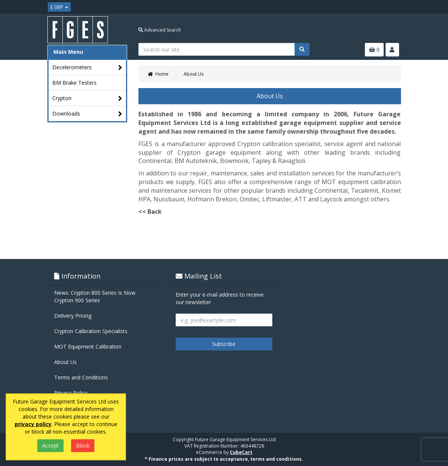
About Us (65, 361)
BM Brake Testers (74, 82)
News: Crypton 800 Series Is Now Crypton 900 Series (94, 296)
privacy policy (33, 424)
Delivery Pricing (72, 315)
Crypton (87, 98)
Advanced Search (159, 30)
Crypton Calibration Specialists (91, 331)
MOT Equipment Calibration (87, 346)
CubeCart (241, 452)
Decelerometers (87, 68)
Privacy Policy (70, 392)
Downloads (87, 114)
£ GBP (59, 7)
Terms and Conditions (81, 377)
